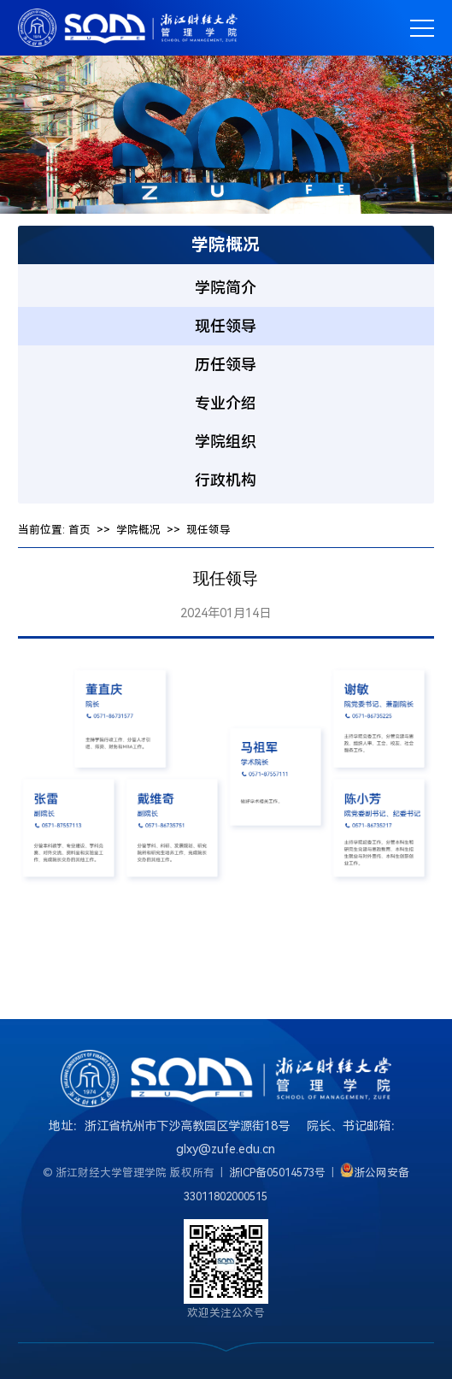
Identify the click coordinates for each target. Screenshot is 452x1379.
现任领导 (208, 529)
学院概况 (138, 529)
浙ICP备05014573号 (277, 1172)
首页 (79, 529)
